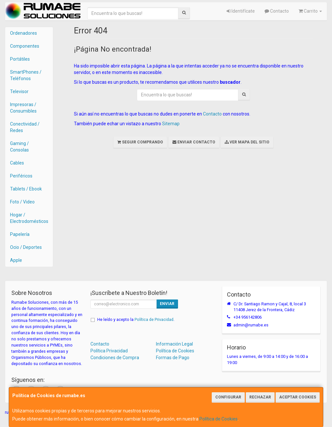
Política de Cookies (218, 418)
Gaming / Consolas (19, 146)
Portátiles (20, 59)
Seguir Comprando (140, 142)
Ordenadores (23, 33)
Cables (17, 162)
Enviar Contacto (193, 142)
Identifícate (241, 11)
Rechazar (260, 397)
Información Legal (174, 344)
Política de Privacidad (154, 319)
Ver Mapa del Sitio (247, 142)
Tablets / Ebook (26, 188)
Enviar (167, 303)
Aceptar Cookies (297, 397)
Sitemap (171, 123)
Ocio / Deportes (26, 247)
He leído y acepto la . (135, 319)
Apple (16, 260)
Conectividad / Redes (25, 127)
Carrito (310, 11)
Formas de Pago (172, 357)
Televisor (19, 91)
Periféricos (21, 175)
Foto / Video (22, 201)
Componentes (24, 46)
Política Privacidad (109, 350)
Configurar (228, 397)
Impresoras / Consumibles (23, 108)
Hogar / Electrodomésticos (29, 218)
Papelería (20, 234)
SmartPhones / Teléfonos (26, 75)
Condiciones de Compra (114, 357)
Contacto (277, 11)
